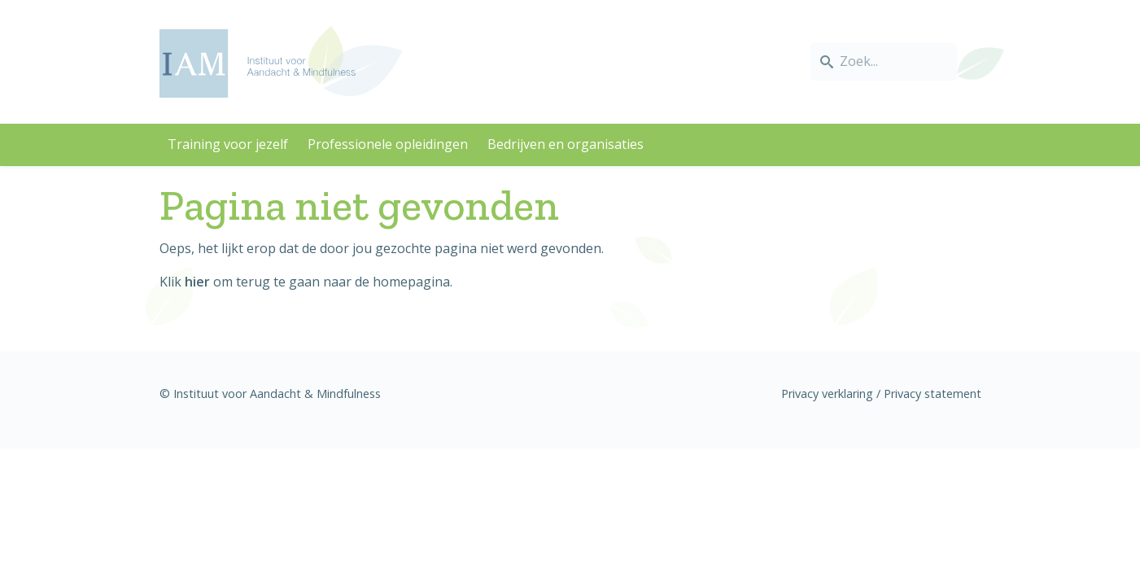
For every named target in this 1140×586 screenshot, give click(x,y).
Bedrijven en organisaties (565, 144)
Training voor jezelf (228, 144)
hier (197, 282)
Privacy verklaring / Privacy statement (881, 393)
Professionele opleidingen (388, 144)
